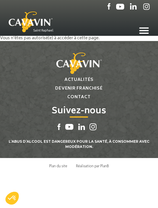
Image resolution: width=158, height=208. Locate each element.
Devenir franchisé (79, 88)
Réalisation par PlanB (92, 166)
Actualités (79, 79)
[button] (12, 198)
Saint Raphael (43, 30)
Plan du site (58, 166)
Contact (78, 97)
